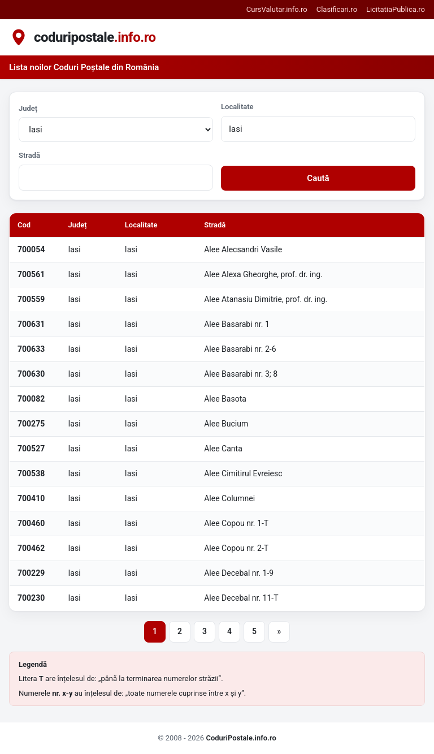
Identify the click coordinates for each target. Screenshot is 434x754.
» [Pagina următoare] (279, 631)
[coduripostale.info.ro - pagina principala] (82, 37)
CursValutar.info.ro (276, 9)
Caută (318, 178)
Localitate (237, 106)
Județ (28, 108)
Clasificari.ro (336, 9)
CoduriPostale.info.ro (241, 738)
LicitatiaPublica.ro (395, 9)
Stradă (29, 155)
